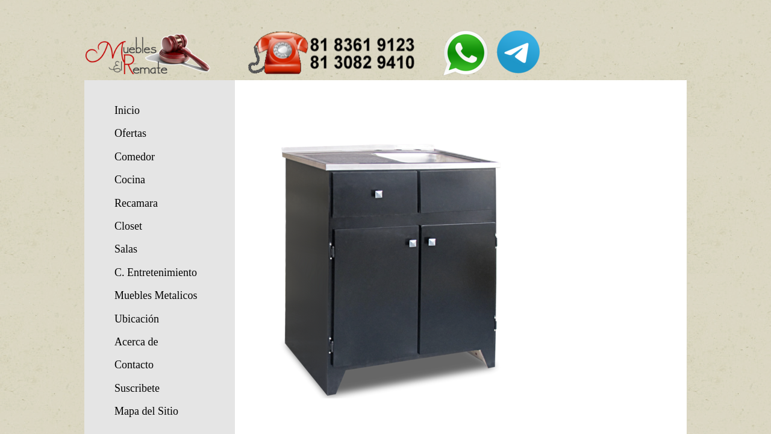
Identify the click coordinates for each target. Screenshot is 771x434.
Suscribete (137, 388)
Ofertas (130, 133)
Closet (128, 226)
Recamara (136, 203)
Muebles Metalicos (155, 295)
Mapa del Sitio (146, 411)
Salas (125, 249)
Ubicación (136, 319)
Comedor (134, 157)
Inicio (127, 110)
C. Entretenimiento (155, 272)
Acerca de (136, 342)
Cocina (129, 180)
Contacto (134, 365)
